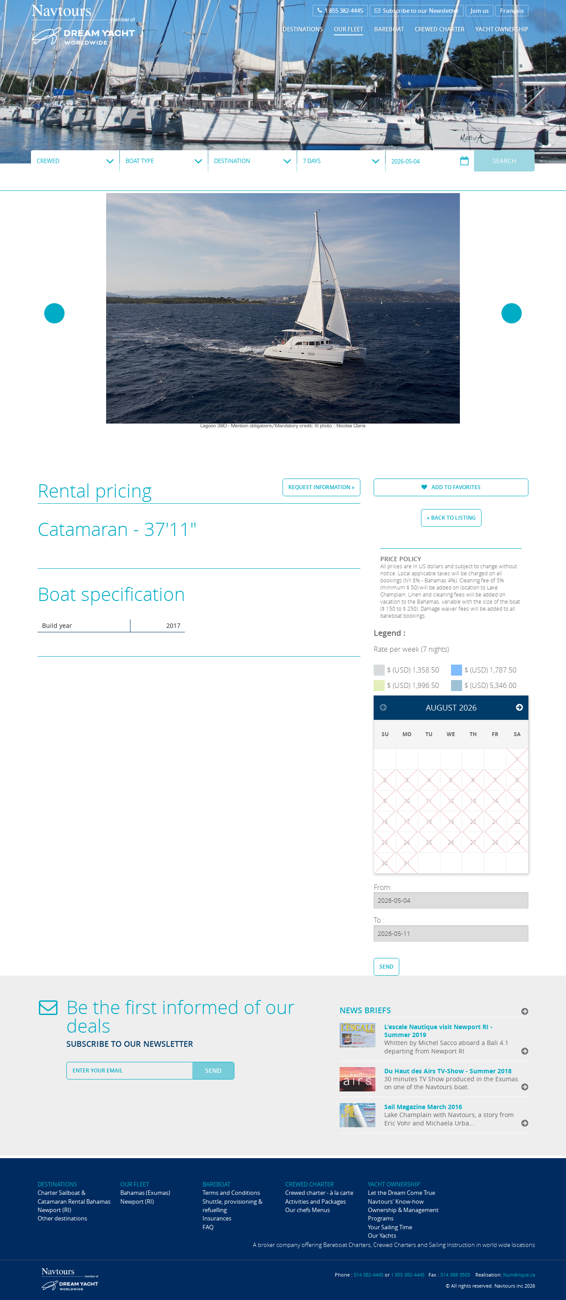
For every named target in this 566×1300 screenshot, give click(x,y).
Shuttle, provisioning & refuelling (232, 1205)
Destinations (303, 29)
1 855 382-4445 (340, 11)
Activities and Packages (315, 1201)
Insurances (217, 1218)
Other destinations (62, 1218)
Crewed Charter (439, 29)
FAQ (208, 1227)
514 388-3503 (455, 1274)
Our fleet (348, 29)
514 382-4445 (368, 1274)
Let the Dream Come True (401, 1193)
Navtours (101, 25)
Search (504, 160)
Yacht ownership (501, 29)
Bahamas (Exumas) (145, 1193)
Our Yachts (382, 1235)
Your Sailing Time (390, 1227)
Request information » (321, 487)
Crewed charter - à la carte (319, 1193)
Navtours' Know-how (396, 1201)
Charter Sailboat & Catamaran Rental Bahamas (74, 1197)
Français (512, 11)
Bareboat (389, 29)
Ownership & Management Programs (403, 1214)
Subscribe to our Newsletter (417, 11)
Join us (479, 11)
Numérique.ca (519, 1274)
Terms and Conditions (231, 1193)
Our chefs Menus (307, 1210)
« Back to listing (451, 517)
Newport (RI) (54, 1210)
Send (386, 966)
